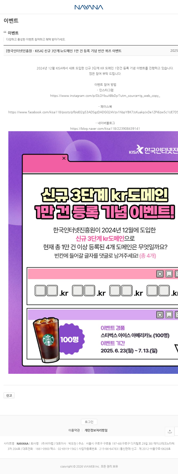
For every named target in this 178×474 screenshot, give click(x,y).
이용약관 (74, 430)
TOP (170, 433)
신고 (9, 395)
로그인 (89, 422)
